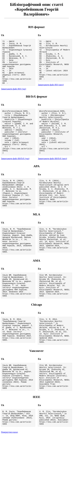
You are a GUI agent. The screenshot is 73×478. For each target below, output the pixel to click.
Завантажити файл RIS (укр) (13, 97)
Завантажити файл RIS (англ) (51, 92)
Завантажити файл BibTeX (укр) (15, 175)
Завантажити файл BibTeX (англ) (52, 175)
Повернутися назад (9, 475)
